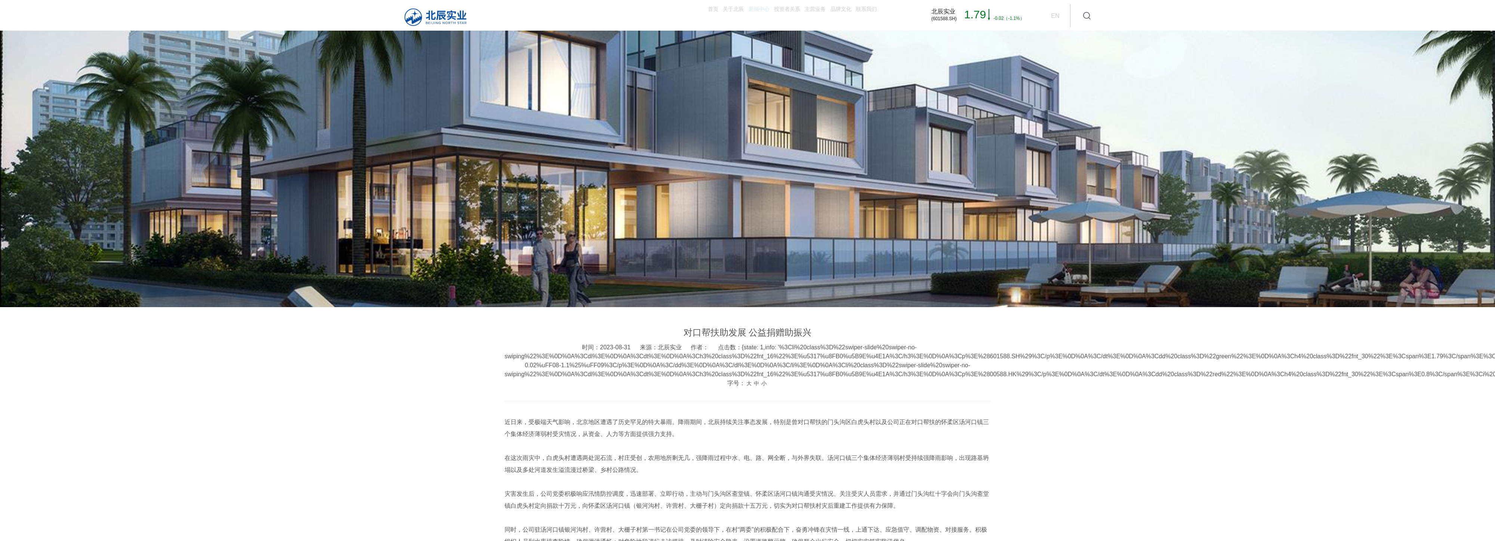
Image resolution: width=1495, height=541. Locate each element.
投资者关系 (718, 15)
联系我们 (856, 15)
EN (1055, 15)
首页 (587, 15)
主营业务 (766, 15)
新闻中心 (670, 15)
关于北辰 (626, 15)
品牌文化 (811, 15)
